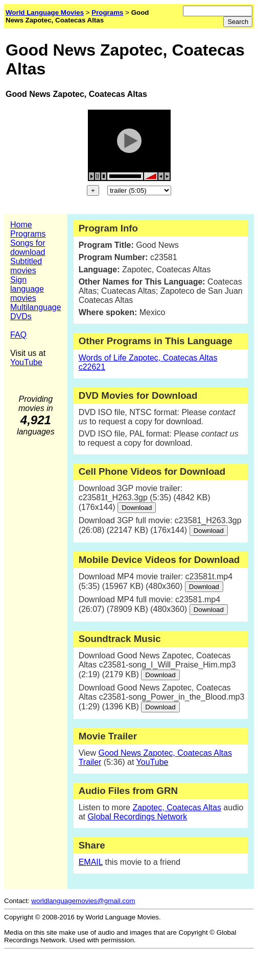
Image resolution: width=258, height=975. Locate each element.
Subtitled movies (26, 266)
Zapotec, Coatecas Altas (176, 807)
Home (21, 224)
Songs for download (27, 247)
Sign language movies (27, 288)
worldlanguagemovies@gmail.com (83, 901)
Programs (27, 233)
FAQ (18, 334)
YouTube (26, 362)
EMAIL (91, 862)
